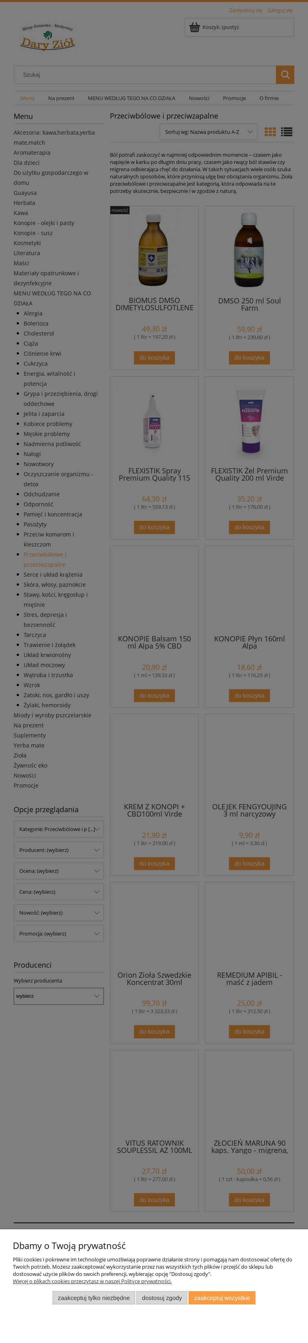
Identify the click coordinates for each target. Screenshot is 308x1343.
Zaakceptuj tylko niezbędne (94, 1297)
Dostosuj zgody (162, 1297)
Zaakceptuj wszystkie (222, 1297)
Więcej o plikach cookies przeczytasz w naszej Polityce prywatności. (92, 1281)
